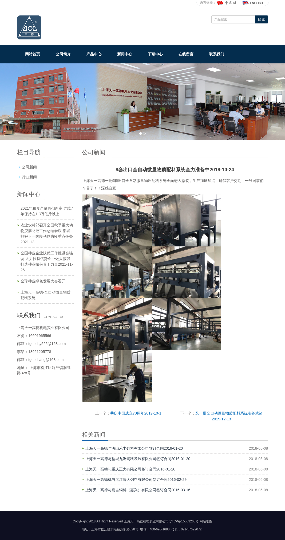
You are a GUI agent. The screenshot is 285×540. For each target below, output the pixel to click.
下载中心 (155, 54)
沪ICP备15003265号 (184, 521)
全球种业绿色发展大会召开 (43, 281)
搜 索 (261, 19)
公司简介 (63, 54)
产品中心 (93, 54)
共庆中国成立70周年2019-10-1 (135, 413)
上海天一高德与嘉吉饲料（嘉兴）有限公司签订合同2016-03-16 (138, 490)
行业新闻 (29, 177)
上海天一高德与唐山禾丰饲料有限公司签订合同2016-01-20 (134, 448)
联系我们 (216, 54)
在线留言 (186, 54)
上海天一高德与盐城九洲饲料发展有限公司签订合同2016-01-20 (138, 459)
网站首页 (32, 54)
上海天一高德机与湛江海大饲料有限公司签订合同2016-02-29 (136, 479)
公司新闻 (29, 167)
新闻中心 (124, 54)
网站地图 (206, 521)
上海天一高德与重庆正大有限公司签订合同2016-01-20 (130, 469)
